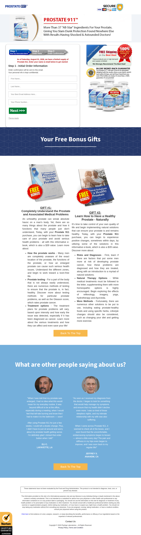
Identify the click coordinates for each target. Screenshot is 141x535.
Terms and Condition (76, 528)
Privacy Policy (63, 528)
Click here (25, 514)
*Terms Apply (13, 118)
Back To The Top (70, 333)
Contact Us (70, 521)
